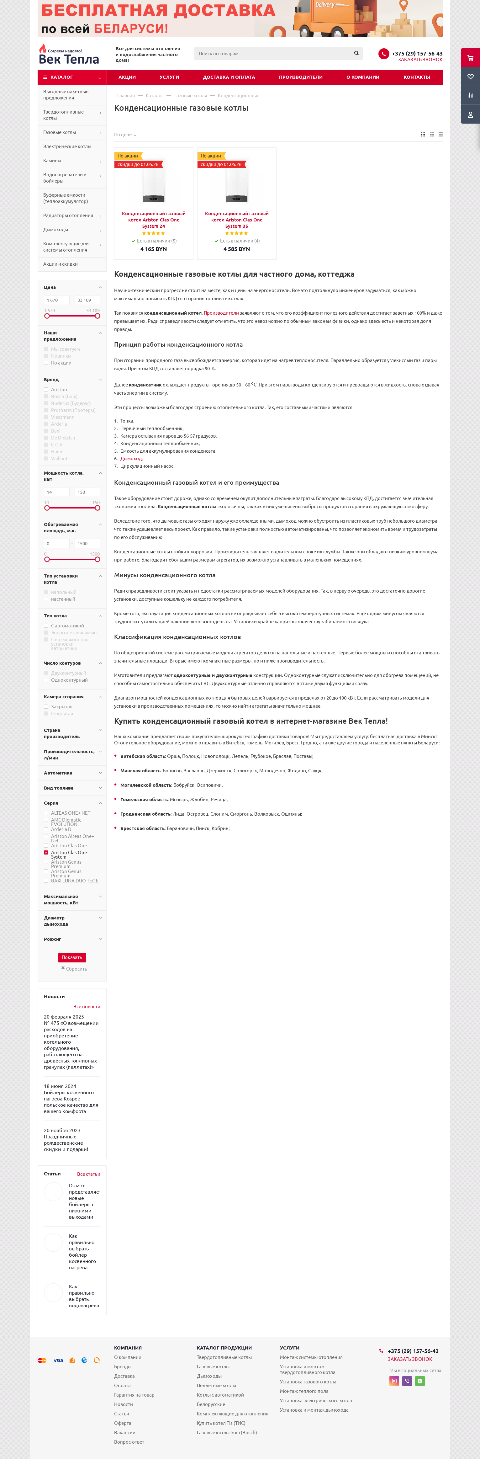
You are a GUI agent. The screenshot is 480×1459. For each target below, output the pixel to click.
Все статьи (88, 1174)
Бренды (122, 1366)
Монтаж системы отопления (311, 1357)
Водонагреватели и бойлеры (65, 178)
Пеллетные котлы (216, 1385)
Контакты (417, 77)
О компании (362, 77)
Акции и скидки (60, 264)
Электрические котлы (67, 146)
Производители (301, 77)
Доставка (124, 1376)
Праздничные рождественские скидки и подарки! (66, 1143)
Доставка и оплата (229, 77)
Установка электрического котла (316, 1400)
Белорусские (211, 1404)
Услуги (169, 77)
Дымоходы (55, 229)
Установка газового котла (308, 1381)
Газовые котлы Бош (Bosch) (227, 1432)
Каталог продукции (224, 1347)
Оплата (122, 1385)
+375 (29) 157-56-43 (417, 53)
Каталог (61, 77)
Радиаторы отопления (68, 215)
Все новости (86, 1006)
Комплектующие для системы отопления (66, 247)
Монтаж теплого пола (304, 1391)
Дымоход (131, 458)
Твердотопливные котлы (63, 115)
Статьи (121, 1413)
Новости (123, 1404)
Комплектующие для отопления (232, 1413)
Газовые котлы (59, 132)
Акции (127, 77)
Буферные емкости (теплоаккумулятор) (65, 198)
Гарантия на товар (134, 1395)
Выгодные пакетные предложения (65, 94)
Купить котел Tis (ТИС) (221, 1423)
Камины (52, 160)
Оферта (122, 1423)
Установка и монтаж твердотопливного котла (307, 1369)
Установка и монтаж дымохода (314, 1410)
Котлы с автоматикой (220, 1395)
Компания (128, 1347)
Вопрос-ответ (129, 1442)
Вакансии (124, 1432)
